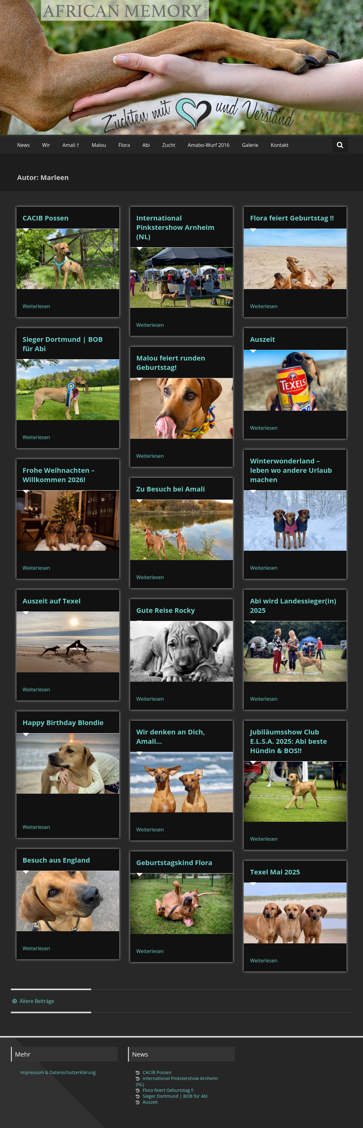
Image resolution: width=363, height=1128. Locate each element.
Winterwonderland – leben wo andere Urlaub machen (291, 470)
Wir (46, 145)
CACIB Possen (46, 217)
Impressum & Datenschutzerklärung (58, 1072)
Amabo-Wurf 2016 (208, 145)
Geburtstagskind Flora (174, 862)
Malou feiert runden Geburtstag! (170, 362)
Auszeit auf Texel (52, 600)
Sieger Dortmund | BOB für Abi (175, 1096)
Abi (146, 145)
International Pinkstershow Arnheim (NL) (175, 227)
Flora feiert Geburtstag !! (292, 217)
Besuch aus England (56, 859)
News (23, 145)
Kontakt (280, 145)
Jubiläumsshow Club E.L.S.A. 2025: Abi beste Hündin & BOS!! (288, 741)
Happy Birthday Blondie (63, 722)
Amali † (71, 145)
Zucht (168, 145)
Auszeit (262, 339)
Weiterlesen (36, 306)
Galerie (250, 145)
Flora (124, 145)
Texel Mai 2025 (275, 871)
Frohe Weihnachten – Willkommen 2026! (59, 474)
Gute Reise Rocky (165, 610)
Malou (99, 145)
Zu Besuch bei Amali (170, 488)
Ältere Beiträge (32, 1001)
